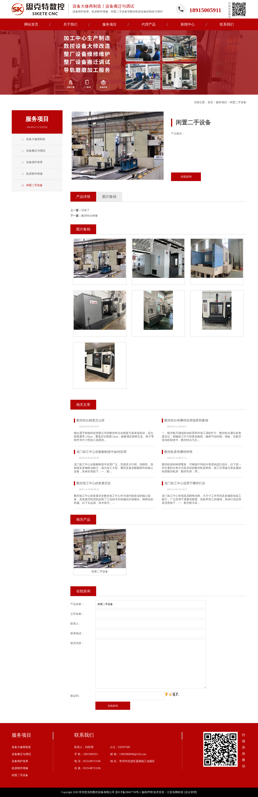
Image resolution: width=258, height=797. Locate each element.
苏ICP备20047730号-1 (128, 792)
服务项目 (221, 102)
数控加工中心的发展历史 (93, 483)
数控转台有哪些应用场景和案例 (186, 420)
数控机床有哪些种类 (178, 451)
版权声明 (147, 792)
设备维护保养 (34, 162)
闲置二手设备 (238, 102)
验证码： (75, 695)
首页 (210, 102)
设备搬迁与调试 (35, 150)
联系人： (75, 623)
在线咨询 (186, 176)
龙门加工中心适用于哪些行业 (184, 483)
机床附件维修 (34, 173)
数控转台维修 (89, 215)
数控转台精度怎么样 (90, 420)
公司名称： (77, 613)
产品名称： (77, 604)
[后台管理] (190, 792)
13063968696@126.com (132, 754)
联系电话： (77, 633)
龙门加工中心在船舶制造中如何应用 (101, 451)
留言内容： (77, 643)
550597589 (124, 747)
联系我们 (84, 735)
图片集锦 (109, 197)
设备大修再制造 (35, 139)
